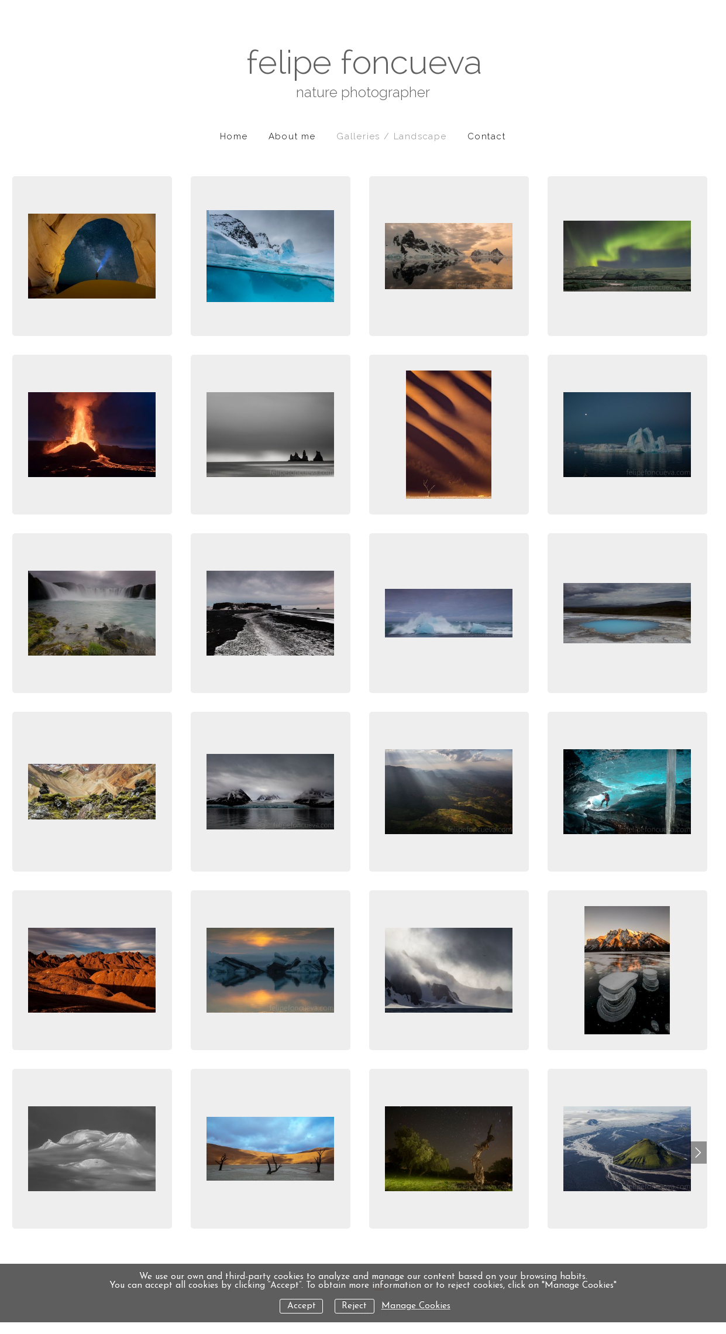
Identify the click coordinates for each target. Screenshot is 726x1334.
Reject (354, 1306)
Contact (486, 136)
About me (292, 136)
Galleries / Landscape (391, 136)
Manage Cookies (415, 1306)
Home (233, 136)
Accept (301, 1306)
